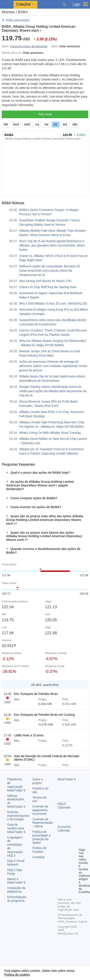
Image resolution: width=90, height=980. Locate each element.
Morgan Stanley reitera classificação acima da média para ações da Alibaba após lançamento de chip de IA (53, 391)
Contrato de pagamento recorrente (40, 810)
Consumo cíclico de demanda (28, 46)
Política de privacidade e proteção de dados (41, 837)
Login (76, 4)
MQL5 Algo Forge (14, 871)
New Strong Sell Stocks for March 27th (45, 281)
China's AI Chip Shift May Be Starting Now (47, 287)
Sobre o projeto (37, 781)
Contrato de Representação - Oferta (42, 822)
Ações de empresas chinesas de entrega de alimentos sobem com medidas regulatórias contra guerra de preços (53, 366)
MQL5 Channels (64, 805)
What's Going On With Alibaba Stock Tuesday (50, 432)
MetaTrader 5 (67, 779)
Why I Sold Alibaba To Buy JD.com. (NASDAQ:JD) (53, 303)
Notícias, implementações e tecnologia (18, 815)
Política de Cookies (39, 849)
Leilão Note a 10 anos (28, 735)
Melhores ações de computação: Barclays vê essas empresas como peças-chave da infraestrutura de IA (49, 270)
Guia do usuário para (16, 828)
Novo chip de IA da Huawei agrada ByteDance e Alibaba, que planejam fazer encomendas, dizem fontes (52, 245)
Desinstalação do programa (16, 898)
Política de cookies (17, 974)
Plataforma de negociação (16, 785)
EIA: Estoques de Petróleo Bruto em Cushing (44, 714)
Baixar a (16, 880)
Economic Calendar (64, 828)
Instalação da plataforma (16, 889)
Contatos (38, 857)
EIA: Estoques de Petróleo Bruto (36, 694)
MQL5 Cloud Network (15, 862)
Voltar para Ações (18, 20)
